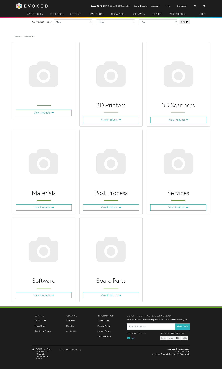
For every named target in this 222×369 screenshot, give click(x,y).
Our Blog (70, 326)
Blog (202, 14)
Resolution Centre (43, 331)
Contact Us (182, 6)
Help (168, 6)
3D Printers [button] (56, 14)
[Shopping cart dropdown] (204, 6)
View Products (44, 112)
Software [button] (138, 14)
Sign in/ (137, 6)
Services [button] (156, 14)
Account (155, 6)
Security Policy (104, 336)
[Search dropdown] (195, 6)
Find (184, 22)
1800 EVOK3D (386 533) (110, 6)
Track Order (40, 326)
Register (144, 6)
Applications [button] (34, 14)
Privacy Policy (103, 326)
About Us (70, 321)
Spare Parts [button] (95, 14)
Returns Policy (103, 331)
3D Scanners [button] (117, 14)
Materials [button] (75, 14)
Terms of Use (103, 321)
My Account (40, 321)
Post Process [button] (177, 14)
